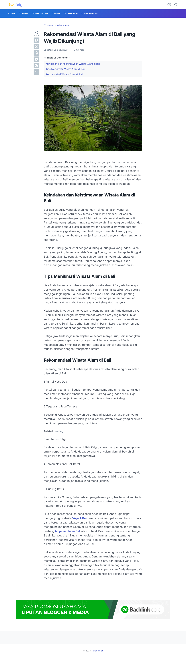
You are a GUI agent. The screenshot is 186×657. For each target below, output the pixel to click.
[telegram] (36, 59)
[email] (36, 72)
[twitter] (36, 46)
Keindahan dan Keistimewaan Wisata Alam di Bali (73, 63)
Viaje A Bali (79, 518)
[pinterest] (36, 65)
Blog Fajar (98, 650)
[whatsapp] (36, 53)
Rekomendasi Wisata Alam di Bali (64, 74)
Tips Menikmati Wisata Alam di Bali (65, 69)
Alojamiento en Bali (68, 531)
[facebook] (36, 40)
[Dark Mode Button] (169, 4)
